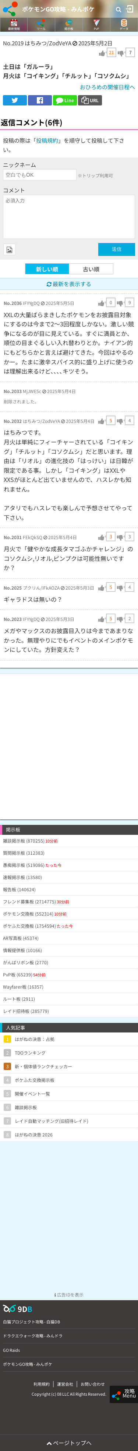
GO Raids (11, 1350)
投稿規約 (47, 140)
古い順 (91, 269)
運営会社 (65, 1384)
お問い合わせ (93, 1384)
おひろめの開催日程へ (107, 87)
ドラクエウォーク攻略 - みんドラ (33, 1336)
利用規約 (41, 1384)
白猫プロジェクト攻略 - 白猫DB (31, 1322)
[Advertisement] (69, 743)
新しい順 (47, 269)
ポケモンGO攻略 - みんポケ (58, 8)
